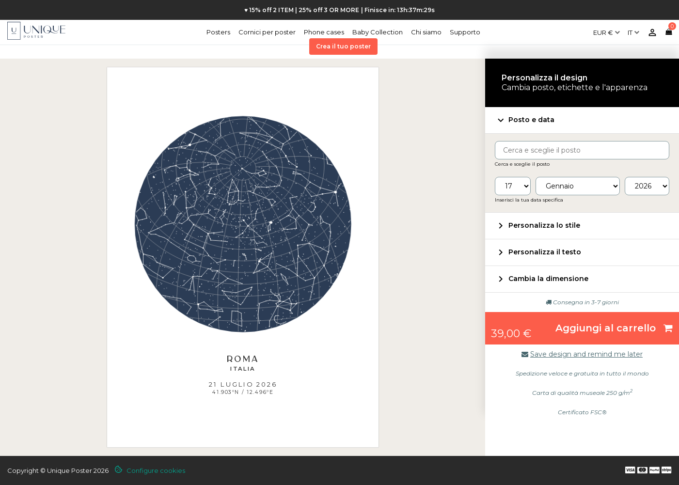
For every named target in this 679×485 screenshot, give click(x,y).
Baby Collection (377, 32)
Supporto (465, 32)
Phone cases (324, 32)
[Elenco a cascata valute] (606, 28)
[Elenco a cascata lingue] (633, 28)
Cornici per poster (267, 32)
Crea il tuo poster (343, 46)
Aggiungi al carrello (614, 328)
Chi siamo (426, 32)
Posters (218, 32)
